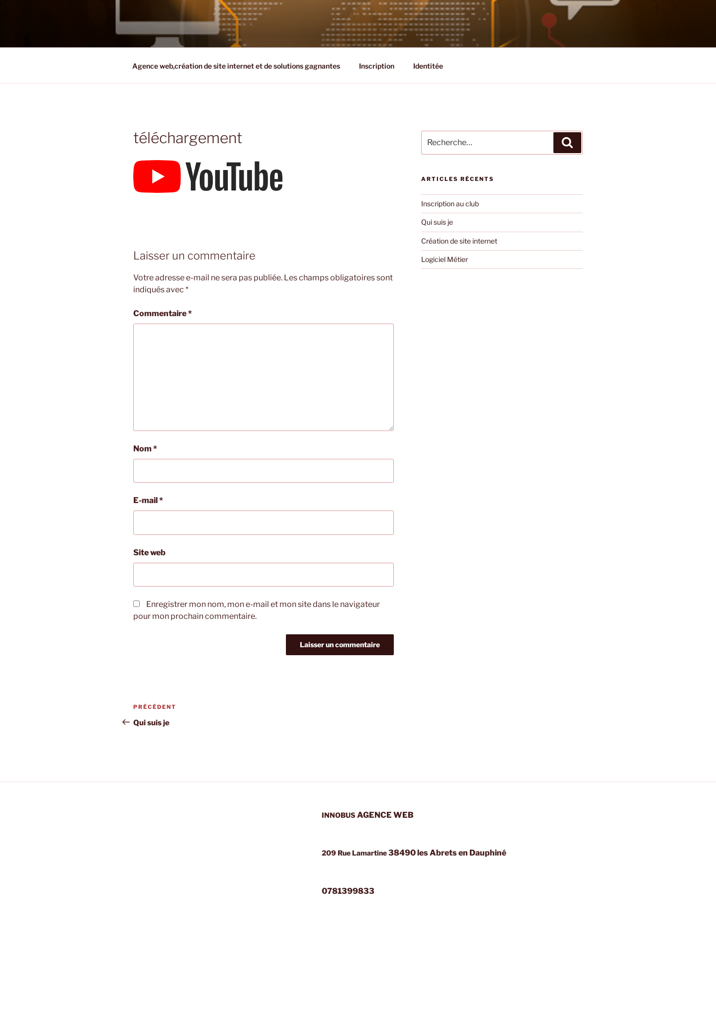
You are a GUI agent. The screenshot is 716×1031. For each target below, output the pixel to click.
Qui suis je (437, 222)
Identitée (428, 66)
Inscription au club (450, 203)
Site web (149, 552)
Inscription (376, 66)
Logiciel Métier (444, 259)
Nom (145, 448)
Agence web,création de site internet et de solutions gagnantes (236, 66)
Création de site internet (459, 241)
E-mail (148, 500)
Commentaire (162, 313)
